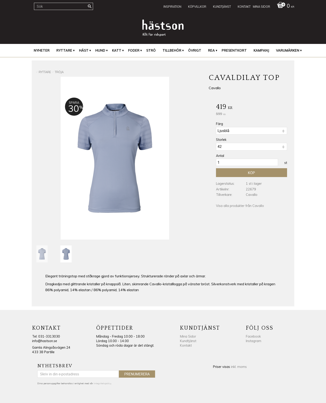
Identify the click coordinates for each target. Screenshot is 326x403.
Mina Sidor (188, 336)
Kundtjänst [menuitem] (222, 6)
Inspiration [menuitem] (172, 6)
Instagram (253, 341)
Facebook (253, 336)
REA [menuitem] (211, 50)
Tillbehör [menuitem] (172, 50)
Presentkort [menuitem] (234, 50)
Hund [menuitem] (100, 50)
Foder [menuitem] (133, 50)
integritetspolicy (102, 383)
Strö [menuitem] (151, 50)
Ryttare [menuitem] (64, 50)
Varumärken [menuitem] (287, 50)
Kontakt (186, 345)
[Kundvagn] (284, 6)
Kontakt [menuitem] (244, 6)
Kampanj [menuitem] (261, 50)
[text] (251, 107)
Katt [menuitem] (116, 50)
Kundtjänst (188, 341)
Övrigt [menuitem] (194, 50)
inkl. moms (239, 367)
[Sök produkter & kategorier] (63, 6)
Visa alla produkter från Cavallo (240, 206)
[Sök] (89, 6)
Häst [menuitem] (84, 50)
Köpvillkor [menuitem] (197, 6)
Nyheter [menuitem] (42, 50)
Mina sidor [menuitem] (261, 6)
